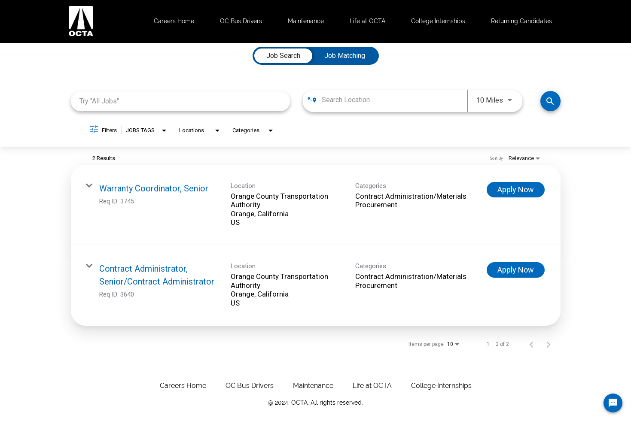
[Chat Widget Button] (613, 403)
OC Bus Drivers (241, 21)
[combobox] (180, 101)
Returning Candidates (521, 21)
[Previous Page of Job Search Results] (531, 344)
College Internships (438, 21)
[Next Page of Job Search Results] (548, 344)
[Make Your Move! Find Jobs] (550, 101)
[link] (316, 205)
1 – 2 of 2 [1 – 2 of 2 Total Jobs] (498, 344)
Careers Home (174, 21)
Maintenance (306, 21)
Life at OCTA (367, 21)
